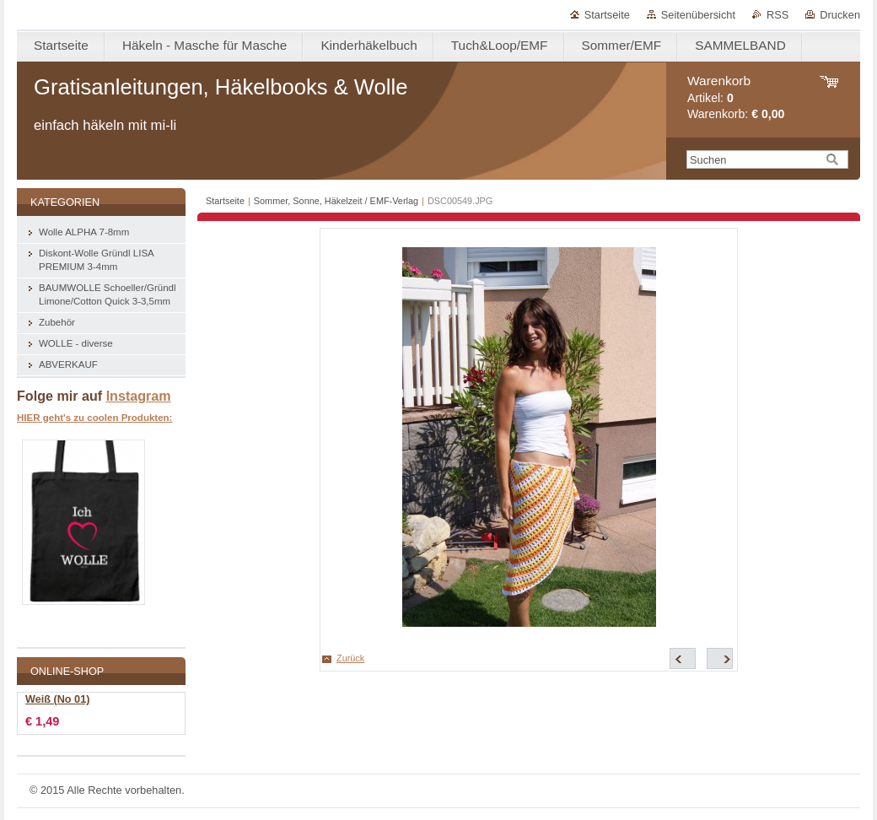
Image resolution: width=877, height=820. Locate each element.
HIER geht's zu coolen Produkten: (94, 418)
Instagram (138, 395)
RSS (777, 14)
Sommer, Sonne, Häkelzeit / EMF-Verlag (336, 201)
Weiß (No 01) (57, 699)
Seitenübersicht (698, 14)
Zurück (350, 658)
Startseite (607, 14)
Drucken (840, 14)
